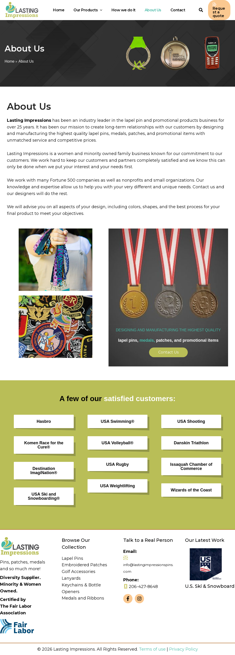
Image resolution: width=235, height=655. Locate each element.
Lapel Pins (72, 557)
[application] (103, 9)
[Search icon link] (188, 10)
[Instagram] (139, 598)
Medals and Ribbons (83, 597)
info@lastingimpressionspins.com (148, 567)
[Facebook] (127, 598)
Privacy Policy (183, 648)
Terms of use (152, 648)
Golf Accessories (78, 570)
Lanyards (71, 577)
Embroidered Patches (84, 564)
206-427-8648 (143, 585)
